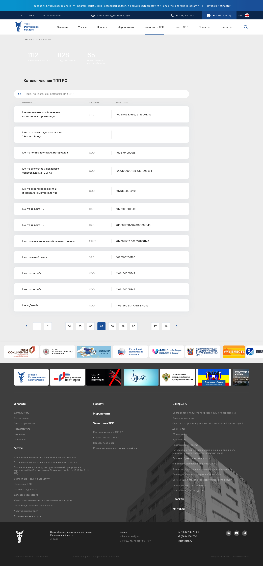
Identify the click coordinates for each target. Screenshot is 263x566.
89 (123, 326)
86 (90, 326)
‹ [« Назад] (26, 326)
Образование (179, 434)
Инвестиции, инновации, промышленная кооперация (43, 500)
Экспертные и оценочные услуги (32, 478)
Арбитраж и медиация (26, 510)
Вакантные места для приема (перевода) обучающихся (202, 468)
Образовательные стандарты (188, 490)
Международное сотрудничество (190, 485)
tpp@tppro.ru (185, 540)
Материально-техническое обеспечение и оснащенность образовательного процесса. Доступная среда (203, 451)
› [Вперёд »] (176, 326)
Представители (22, 428)
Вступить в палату (222, 15)
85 (80, 326)
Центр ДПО (181, 27)
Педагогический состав (185, 444)
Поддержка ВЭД (23, 484)
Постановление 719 (51, 15)
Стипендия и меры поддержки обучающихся (196, 474)
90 (133, 326)
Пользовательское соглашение (31, 556)
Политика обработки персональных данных (95, 556)
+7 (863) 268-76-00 (185, 15)
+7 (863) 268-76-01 (188, 536)
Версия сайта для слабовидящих (113, 15)
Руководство (179, 439)
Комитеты (19, 434)
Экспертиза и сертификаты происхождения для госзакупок (46, 462)
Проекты (204, 27)
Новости (102, 27)
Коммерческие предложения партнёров (115, 448)
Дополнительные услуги (27, 516)
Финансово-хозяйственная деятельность (194, 463)
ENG (240, 15)
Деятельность (21, 412)
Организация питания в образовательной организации (202, 479)
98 (166, 326)
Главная (28, 39)
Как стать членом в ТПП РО (108, 432)
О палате (62, 27)
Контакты (225, 27)
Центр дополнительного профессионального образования (204, 412)
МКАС (32, 15)
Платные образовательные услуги (191, 458)
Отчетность (20, 439)
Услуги (82, 27)
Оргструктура (21, 418)
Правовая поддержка (25, 489)
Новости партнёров (103, 442)
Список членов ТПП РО (106, 437)
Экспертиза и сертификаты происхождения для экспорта (45, 456)
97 (155, 326)
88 (112, 326)
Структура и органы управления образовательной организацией (207, 423)
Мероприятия (126, 27)
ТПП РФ (19, 15)
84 (69, 326)
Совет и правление (24, 423)
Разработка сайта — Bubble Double (230, 556)
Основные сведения (183, 418)
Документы (178, 428)
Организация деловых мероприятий (33, 505)
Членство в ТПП (154, 27)
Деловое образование (26, 494)
